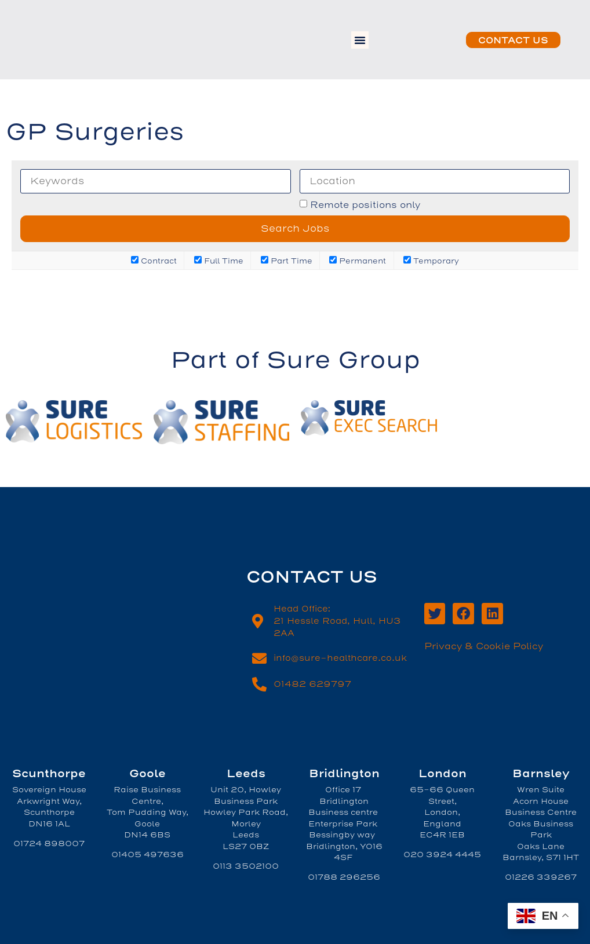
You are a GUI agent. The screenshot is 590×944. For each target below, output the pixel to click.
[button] (360, 40)
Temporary (431, 260)
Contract (154, 260)
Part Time (286, 260)
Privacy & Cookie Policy (483, 646)
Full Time (218, 260)
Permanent (357, 260)
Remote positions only (365, 205)
